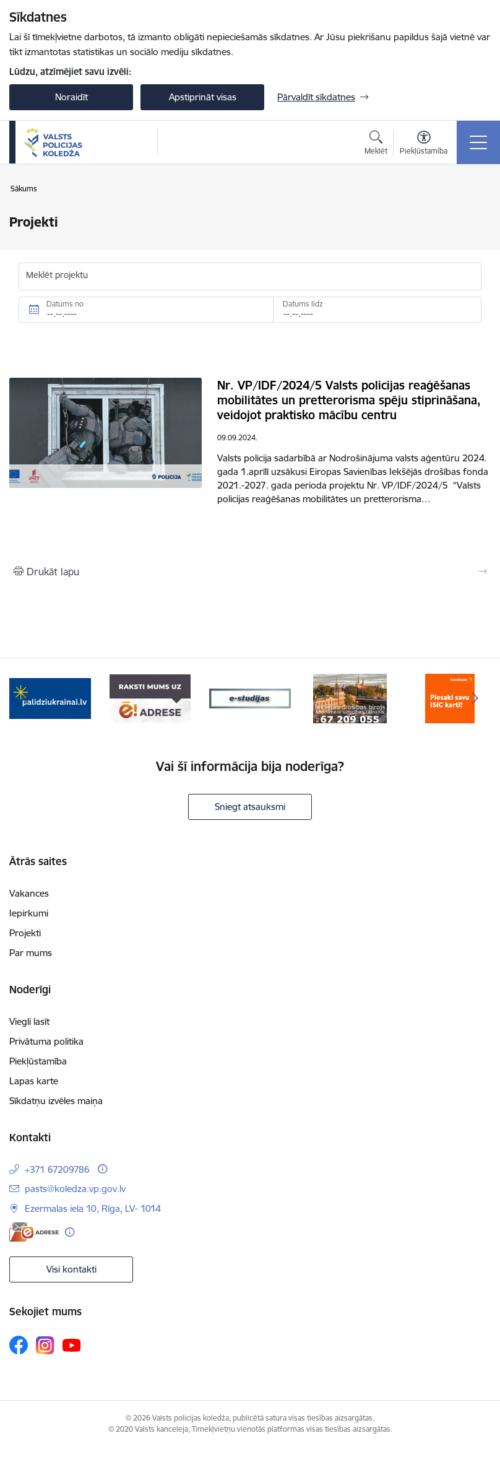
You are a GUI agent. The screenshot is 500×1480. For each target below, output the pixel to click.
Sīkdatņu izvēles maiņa (56, 1101)
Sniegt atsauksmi (250, 806)
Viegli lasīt (29, 1021)
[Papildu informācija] (102, 1168)
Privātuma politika (46, 1041)
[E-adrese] (34, 1232)
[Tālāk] (475, 698)
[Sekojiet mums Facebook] (18, 1345)
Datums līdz (303, 303)
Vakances (29, 893)
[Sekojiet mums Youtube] (71, 1344)
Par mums (30, 953)
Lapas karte (33, 1081)
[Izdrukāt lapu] (250, 571)
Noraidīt (71, 97)
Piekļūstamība (38, 1061)
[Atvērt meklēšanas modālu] (376, 144)
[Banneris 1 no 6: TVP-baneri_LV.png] (50, 697)
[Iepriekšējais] (25, 698)
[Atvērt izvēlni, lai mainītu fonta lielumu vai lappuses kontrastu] (424, 144)
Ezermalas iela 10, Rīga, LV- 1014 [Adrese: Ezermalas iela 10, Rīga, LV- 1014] (93, 1208)
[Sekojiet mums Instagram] (45, 1345)
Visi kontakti (71, 1269)
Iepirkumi (28, 913)
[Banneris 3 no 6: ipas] (250, 697)
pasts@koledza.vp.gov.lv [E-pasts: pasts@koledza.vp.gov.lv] (75, 1189)
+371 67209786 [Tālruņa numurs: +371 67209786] (57, 1169)
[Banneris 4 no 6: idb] (350, 697)
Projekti (25, 933)
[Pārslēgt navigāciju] (478, 142)
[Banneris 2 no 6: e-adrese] (150, 697)
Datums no (65, 303)
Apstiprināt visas (202, 97)
